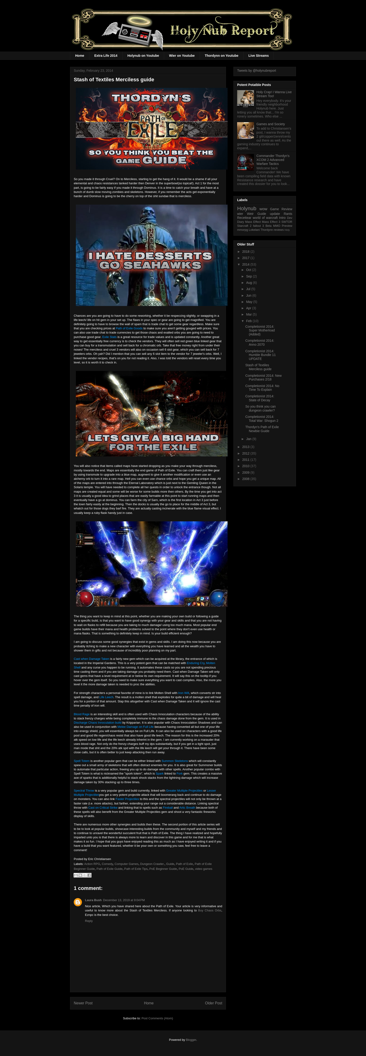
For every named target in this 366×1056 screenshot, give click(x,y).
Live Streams (258, 55)
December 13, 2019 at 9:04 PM (124, 900)
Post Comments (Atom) (157, 1018)
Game (274, 209)
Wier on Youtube (182, 55)
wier (240, 214)
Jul (248, 289)
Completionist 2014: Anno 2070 (259, 342)
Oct (249, 270)
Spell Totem (82, 761)
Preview (287, 226)
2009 (246, 472)
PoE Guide (186, 869)
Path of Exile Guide (110, 869)
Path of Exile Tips (136, 869)
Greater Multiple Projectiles (184, 790)
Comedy (107, 864)
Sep (249, 276)
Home (79, 55)
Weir (250, 214)
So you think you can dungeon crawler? (260, 408)
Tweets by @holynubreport (256, 70)
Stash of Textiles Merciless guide (258, 367)
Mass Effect (253, 222)
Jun (249, 295)
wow (263, 209)
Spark (160, 773)
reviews (279, 229)
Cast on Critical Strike (102, 807)
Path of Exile (184, 864)
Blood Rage (82, 714)
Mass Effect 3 (271, 222)
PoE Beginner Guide (163, 869)
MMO (276, 226)
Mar (249, 314)
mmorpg (242, 229)
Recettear (244, 218)
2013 (246, 447)
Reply (89, 921)
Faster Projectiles (127, 799)
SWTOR (286, 222)
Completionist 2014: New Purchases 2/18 (263, 377)
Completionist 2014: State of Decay (259, 398)
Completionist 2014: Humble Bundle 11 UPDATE (260, 355)
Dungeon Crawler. (152, 864)
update (275, 214)
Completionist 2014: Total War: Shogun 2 (261, 419)
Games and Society (271, 124)
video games (203, 869)
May (249, 302)
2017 (246, 258)
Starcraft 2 (244, 226)
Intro (282, 218)
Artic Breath (187, 807)
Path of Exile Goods (129, 328)
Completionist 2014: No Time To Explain (262, 388)
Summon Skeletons (175, 761)
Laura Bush (93, 900)
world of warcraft (265, 218)
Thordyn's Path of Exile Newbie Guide (262, 429)
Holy (287, 229)
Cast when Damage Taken (91, 659)
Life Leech (106, 697)
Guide (170, 864)
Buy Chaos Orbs (210, 910)
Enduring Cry (195, 663)
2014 (246, 264)
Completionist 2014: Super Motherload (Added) (260, 330)
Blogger (191, 1040)
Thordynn (266, 229)
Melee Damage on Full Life (135, 727)
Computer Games (127, 864)
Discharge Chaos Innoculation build (98, 722)
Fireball (168, 807)
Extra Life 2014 (105, 55)
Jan (249, 439)
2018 (246, 251)
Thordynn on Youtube (221, 55)
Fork (179, 773)
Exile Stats (109, 337)
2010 (246, 466)
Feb (249, 321)
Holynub (246, 208)
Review (287, 209)
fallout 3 (258, 226)
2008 (246, 479)
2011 (246, 460)
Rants (288, 214)
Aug (249, 282)
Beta (268, 226)
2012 (246, 453)
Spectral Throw (84, 790)
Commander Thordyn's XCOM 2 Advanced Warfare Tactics (273, 160)
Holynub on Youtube (143, 55)
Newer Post (83, 1003)
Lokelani (254, 229)
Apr (249, 308)
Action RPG (92, 864)
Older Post (213, 1003)
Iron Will (183, 693)
